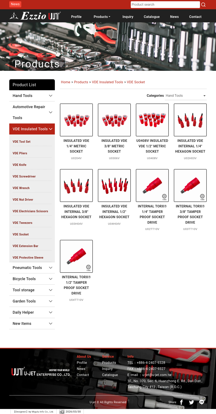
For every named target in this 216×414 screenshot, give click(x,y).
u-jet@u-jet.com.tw (157, 375)
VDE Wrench (21, 188)
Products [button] (101, 17)
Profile (76, 17)
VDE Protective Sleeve (28, 257)
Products (81, 82)
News (174, 17)
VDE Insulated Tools (107, 82)
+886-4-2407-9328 (151, 363)
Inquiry (128, 17)
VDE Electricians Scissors (30, 211)
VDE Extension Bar (25, 246)
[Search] (203, 4)
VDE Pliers (20, 153)
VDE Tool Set (21, 141)
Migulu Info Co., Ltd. (43, 411)
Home (65, 82)
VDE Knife (19, 165)
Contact (195, 17)
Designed (20, 411)
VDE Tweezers (22, 222)
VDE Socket (21, 234)
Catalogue (152, 17)
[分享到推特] (191, 402)
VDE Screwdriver (24, 176)
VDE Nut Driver (23, 199)
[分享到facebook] (181, 402)
